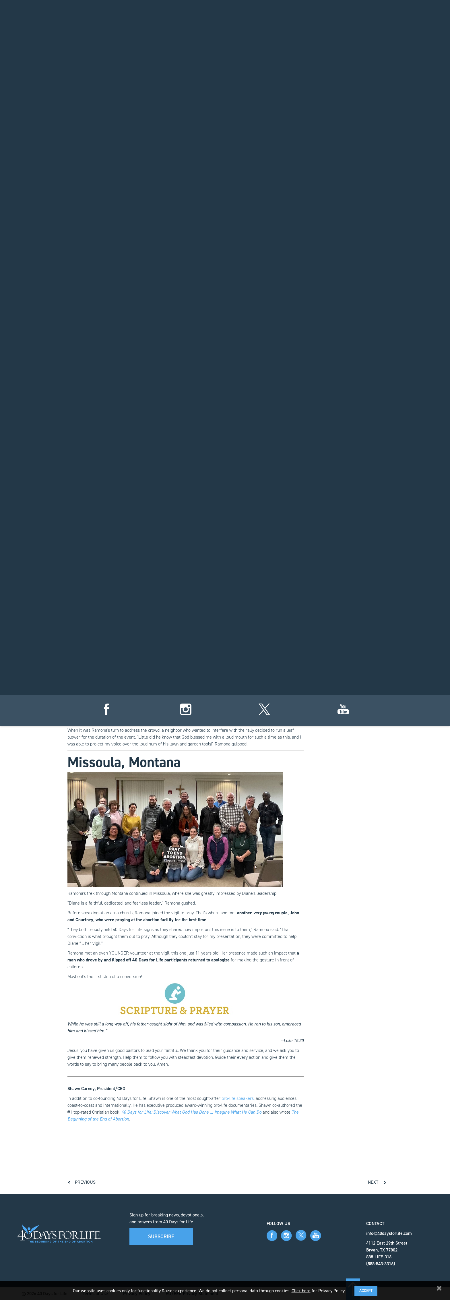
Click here (301, 1291)
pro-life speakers (238, 1098)
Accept (366, 1290)
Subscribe (161, 1236)
